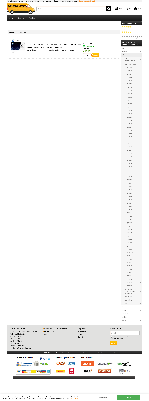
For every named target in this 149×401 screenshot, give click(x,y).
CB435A (129, 101)
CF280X (129, 180)
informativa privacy (118, 339)
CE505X (129, 137)
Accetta (128, 398)
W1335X (129, 266)
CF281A (129, 183)
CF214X (129, 144)
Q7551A (129, 243)
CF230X (129, 160)
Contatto (81, 337)
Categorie (21, 18)
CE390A (129, 127)
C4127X (129, 84)
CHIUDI (147, 396)
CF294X (129, 216)
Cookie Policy (74, 398)
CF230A (129, 157)
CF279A (129, 173)
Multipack (128, 297)
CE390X (129, 130)
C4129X (129, 88)
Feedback (32, 18)
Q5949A (129, 236)
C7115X (129, 94)
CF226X (129, 154)
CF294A (129, 213)
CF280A (129, 177)
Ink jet (126, 304)
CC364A (129, 107)
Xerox (124, 321)
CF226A (129, 150)
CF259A (129, 167)
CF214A (129, 140)
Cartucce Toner (131, 64)
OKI (123, 307)
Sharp (124, 48)
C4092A (129, 78)
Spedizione (82, 332)
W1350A (129, 269)
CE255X (129, 117)
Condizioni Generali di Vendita (55, 329)
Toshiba (124, 317)
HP (123, 55)
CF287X (129, 200)
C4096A (129, 81)
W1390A (129, 276)
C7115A (129, 91)
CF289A (129, 203)
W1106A (129, 250)
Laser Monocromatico (130, 60)
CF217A (129, 147)
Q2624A (129, 233)
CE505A (129, 134)
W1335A (129, 263)
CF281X (129, 187)
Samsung (125, 314)
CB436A (129, 104)
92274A (129, 68)
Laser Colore (128, 300)
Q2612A (129, 226)
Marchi (11, 18)
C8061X (129, 97)
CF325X (129, 220)
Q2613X (129, 230)
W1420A (129, 283)
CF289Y (129, 210)
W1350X (129, 273)
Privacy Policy (49, 334)
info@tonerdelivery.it (87, 1)
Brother (124, 52)
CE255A (129, 114)
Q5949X (129, 240)
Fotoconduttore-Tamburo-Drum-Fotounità (130, 291)
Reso (80, 334)
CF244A (129, 164)
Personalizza (103, 398)
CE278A (129, 121)
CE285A (129, 124)
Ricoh (124, 310)
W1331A (129, 256)
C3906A (129, 74)
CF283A (129, 190)
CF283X (129, 193)
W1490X (129, 286)
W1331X (129, 259)
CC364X (129, 111)
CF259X (129, 170)
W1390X (129, 279)
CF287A (129, 197)
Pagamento (82, 329)
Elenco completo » (134, 38)
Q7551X (129, 246)
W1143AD (130, 253)
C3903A (129, 71)
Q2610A (129, 223)
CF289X (129, 207)
